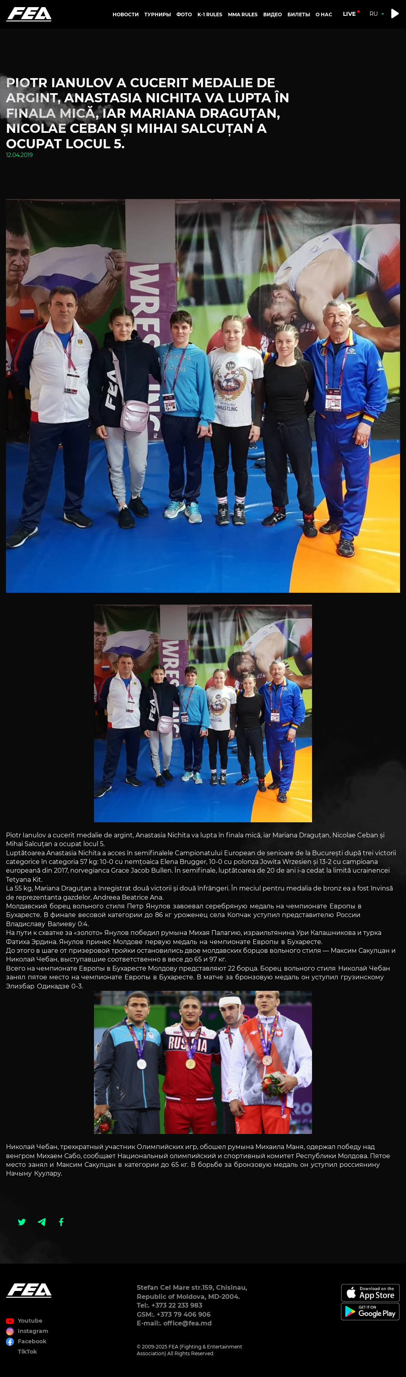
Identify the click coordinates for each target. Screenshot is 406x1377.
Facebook (32, 1341)
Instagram (33, 1331)
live (349, 13)
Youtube (30, 1320)
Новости (126, 14)
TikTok (27, 1351)
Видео (272, 14)
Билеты (298, 14)
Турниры (157, 14)
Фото (184, 14)
